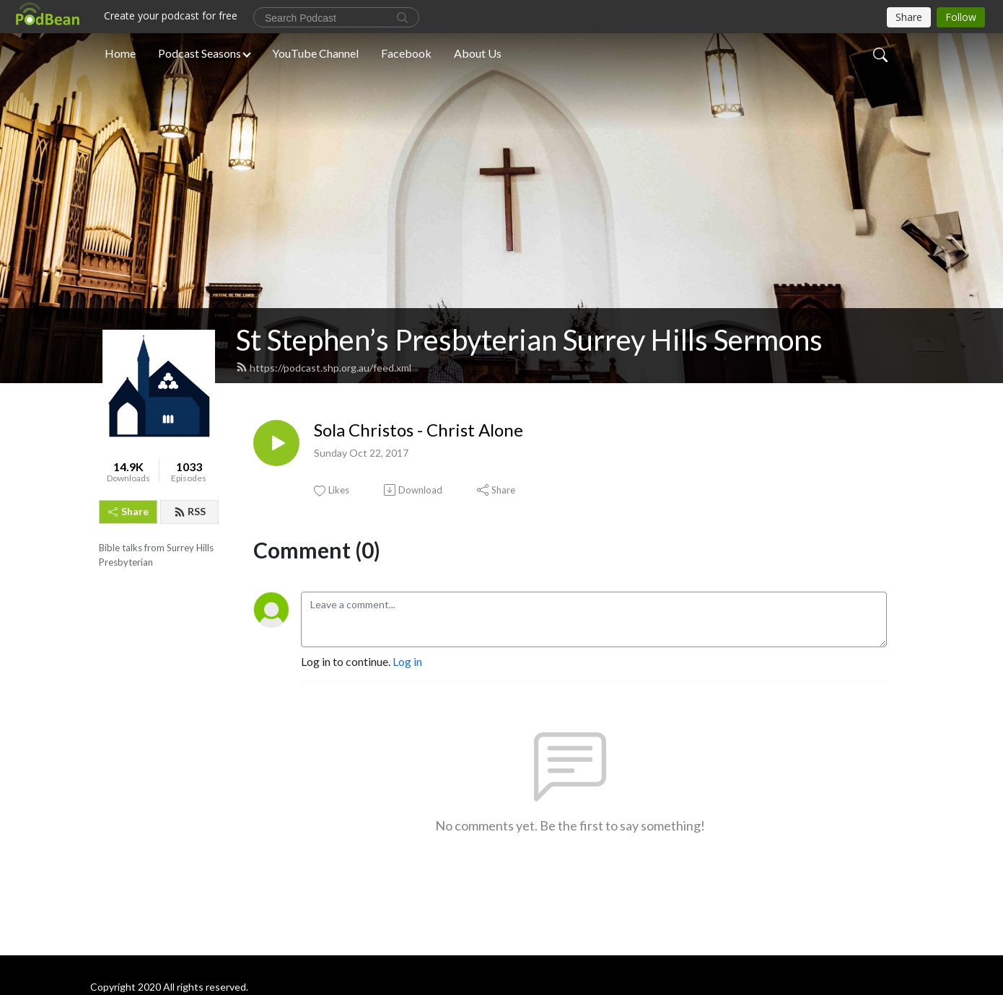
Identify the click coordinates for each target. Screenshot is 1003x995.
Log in (407, 661)
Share (128, 511)
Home (120, 53)
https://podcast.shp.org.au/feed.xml (323, 367)
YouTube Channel (315, 53)
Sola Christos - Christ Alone (418, 430)
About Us (478, 53)
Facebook (406, 53)
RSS (190, 511)
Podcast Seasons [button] (199, 53)
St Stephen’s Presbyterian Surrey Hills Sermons (529, 340)
